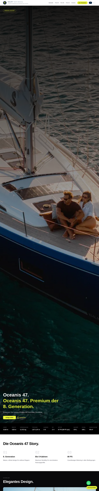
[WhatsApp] (88, 483)
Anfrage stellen (9, 417)
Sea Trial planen (82, 2)
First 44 (68, 2)
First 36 (62, 2)
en (94, 2)
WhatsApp (21, 417)
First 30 (57, 2)
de (90, 2)
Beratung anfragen (92, 487)
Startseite (51, 2)
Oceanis (73, 2)
